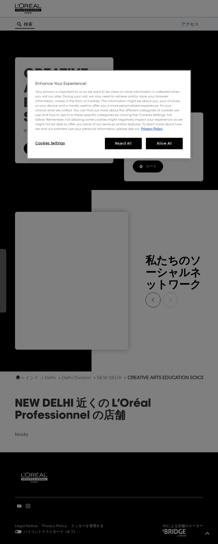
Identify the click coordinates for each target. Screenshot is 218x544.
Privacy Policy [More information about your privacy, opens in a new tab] (152, 129)
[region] (109, 114)
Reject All (123, 143)
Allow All (164, 143)
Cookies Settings (50, 143)
